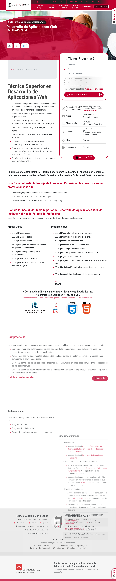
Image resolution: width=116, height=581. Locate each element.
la (85, 89)
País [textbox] (70, 69)
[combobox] (84, 69)
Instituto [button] (40, 7)
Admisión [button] (75, 7)
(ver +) (91, 85)
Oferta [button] (52, 7)
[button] (86, 7)
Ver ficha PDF (83, 157)
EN (58, 2)
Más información (90, 111)
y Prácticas (63, 7)
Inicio (12, 69)
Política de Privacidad (93, 89)
